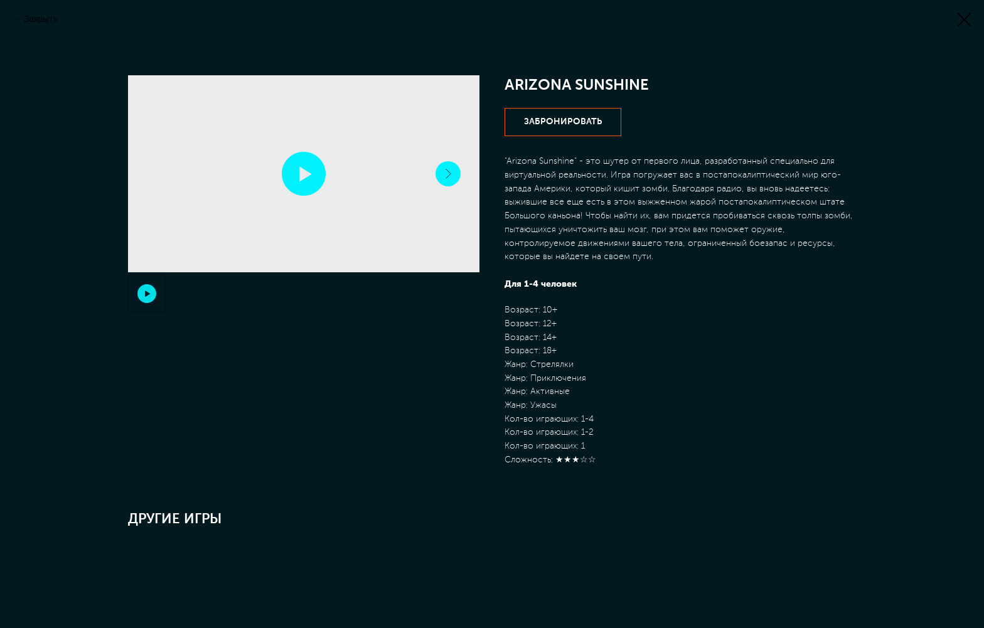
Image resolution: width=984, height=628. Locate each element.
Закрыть (41, 19)
